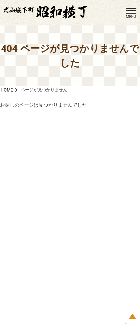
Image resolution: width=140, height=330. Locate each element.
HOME (7, 90)
